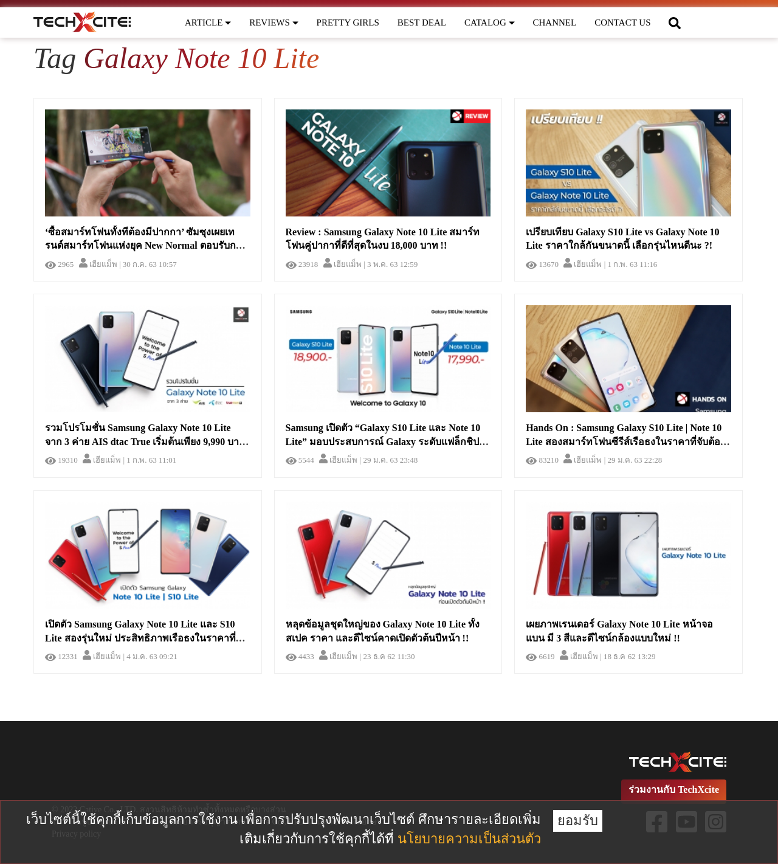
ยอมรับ (577, 820)
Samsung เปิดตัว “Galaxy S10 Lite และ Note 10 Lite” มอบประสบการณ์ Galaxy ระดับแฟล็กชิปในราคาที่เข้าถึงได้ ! (388, 442)
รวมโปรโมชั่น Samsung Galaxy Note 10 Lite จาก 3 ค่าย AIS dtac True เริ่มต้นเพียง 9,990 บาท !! (145, 442)
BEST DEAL (422, 22)
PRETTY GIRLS (348, 22)
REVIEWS (273, 22)
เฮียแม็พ (98, 264)
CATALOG (489, 22)
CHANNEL (555, 22)
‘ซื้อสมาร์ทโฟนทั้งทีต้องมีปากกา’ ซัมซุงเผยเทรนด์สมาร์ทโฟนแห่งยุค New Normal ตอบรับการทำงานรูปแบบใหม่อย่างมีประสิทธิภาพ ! (146, 246)
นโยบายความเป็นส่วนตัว (469, 838)
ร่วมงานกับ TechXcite (673, 789)
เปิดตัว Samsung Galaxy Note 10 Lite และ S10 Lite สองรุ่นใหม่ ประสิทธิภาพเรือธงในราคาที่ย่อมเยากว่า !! (140, 638)
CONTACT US (622, 22)
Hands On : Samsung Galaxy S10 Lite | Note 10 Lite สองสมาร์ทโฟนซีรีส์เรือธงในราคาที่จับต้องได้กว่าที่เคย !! (625, 442)
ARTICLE (208, 22)
